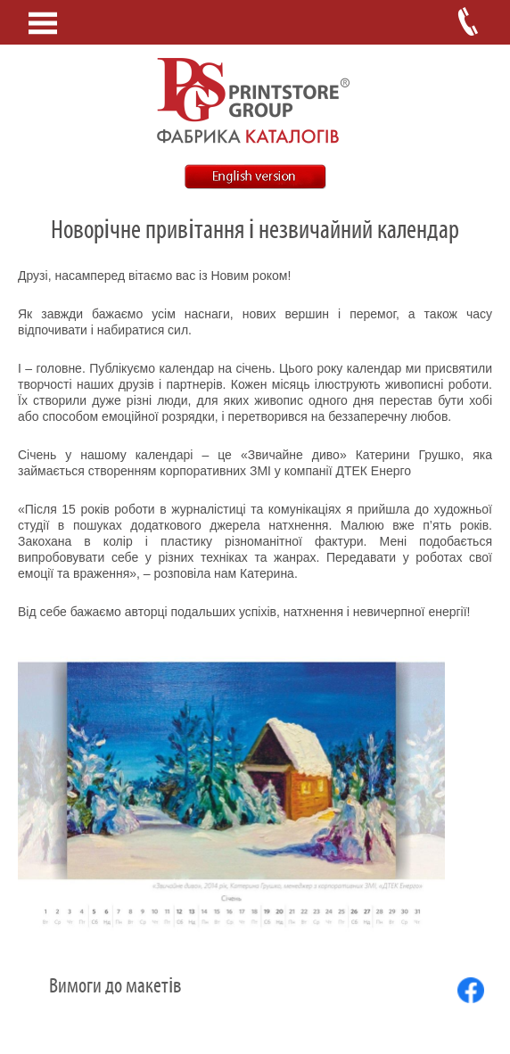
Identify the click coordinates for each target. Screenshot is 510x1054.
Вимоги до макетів (115, 986)
